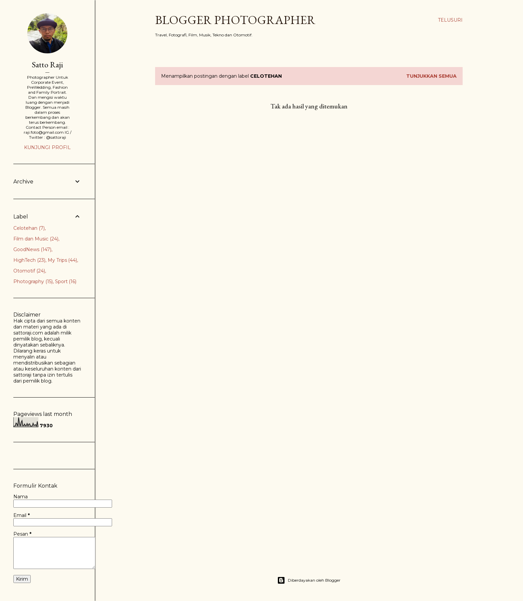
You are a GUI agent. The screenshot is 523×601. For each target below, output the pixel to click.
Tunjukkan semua (431, 76)
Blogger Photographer (235, 20)
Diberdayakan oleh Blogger (309, 580)
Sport (66, 281)
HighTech (29, 260)
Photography (33, 281)
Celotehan (29, 228)
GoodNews (32, 249)
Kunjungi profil (47, 147)
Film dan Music (35, 239)
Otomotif (29, 271)
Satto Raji (47, 64)
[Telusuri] (450, 20)
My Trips (62, 260)
